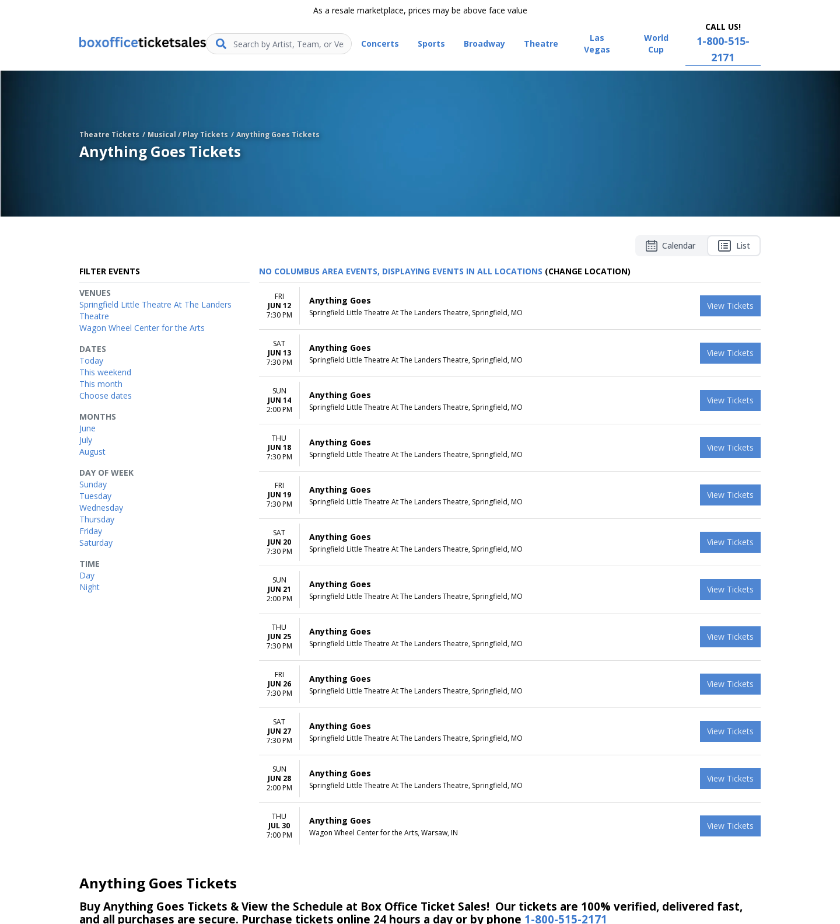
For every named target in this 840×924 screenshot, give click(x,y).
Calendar (670, 246)
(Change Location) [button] (588, 271)
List (734, 246)
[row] (510, 306)
